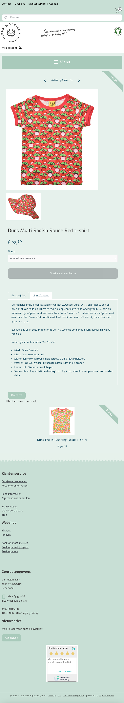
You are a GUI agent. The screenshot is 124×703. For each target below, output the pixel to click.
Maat (11, 251)
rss (59, 695)
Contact (6, 4)
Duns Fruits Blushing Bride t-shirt (62, 440)
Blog (4, 515)
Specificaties (41, 295)
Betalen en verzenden (14, 481)
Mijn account (12, 47)
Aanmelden (11, 638)
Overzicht (16, 395)
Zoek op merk (10, 551)
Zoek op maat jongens (15, 547)
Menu (62, 62)
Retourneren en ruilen (14, 486)
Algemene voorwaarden (16, 498)
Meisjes (6, 530)
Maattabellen (9, 506)
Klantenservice (37, 4)
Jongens (6, 535)
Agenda (53, 4)
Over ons (20, 4)
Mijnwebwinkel (106, 695)
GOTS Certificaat (12, 510)
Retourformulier (11, 494)
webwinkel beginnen (73, 695)
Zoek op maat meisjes (15, 543)
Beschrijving (18, 295)
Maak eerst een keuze (63, 273)
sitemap (52, 695)
